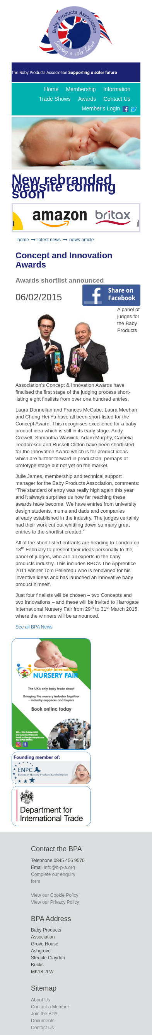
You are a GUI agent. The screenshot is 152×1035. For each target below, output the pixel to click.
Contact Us (117, 99)
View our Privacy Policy (55, 902)
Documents (43, 1020)
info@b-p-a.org (59, 867)
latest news (49, 239)
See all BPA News (34, 627)
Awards (87, 99)
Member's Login (101, 108)
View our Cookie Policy (55, 895)
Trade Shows (55, 99)
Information (116, 89)
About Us (40, 1000)
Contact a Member (50, 1007)
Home (51, 89)
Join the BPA (44, 1013)
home (23, 239)
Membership (81, 89)
